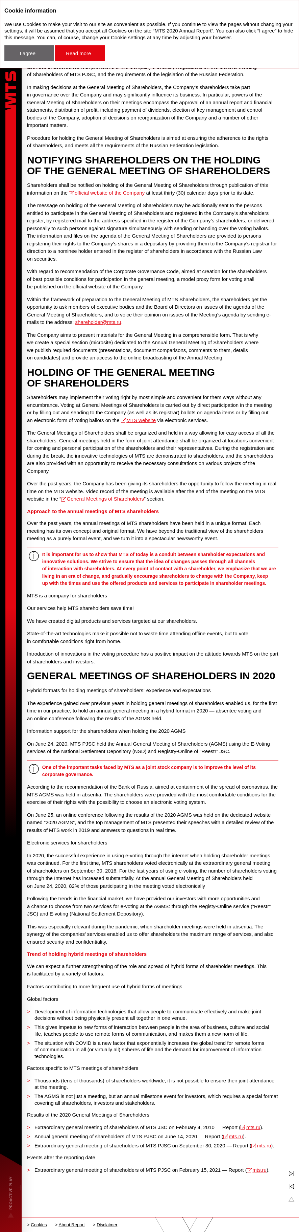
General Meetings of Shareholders (105, 499)
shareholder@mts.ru (98, 322)
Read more (78, 53)
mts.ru (253, 1127)
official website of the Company (110, 193)
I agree (28, 53)
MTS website (141, 420)
